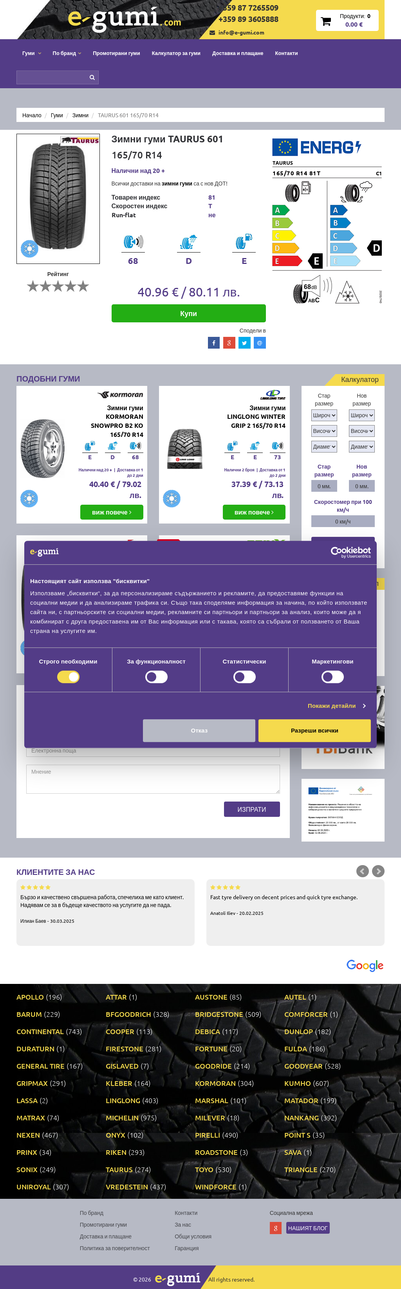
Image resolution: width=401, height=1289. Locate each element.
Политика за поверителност (115, 1247)
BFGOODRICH (128, 1013)
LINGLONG (123, 1100)
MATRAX (30, 1117)
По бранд (91, 1212)
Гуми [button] (31, 52)
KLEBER (119, 1082)
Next (378, 871)
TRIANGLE (301, 1169)
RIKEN (116, 1151)
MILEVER (210, 1117)
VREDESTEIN (127, 1186)
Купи (188, 313)
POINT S (297, 1134)
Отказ (199, 730)
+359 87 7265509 (248, 7)
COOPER (120, 1031)
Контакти (286, 52)
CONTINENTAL (40, 1031)
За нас (183, 1224)
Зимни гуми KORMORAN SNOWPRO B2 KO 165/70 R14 (117, 421)
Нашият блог (308, 1227)
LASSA (27, 1100)
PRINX (26, 1151)
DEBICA (207, 1031)
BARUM (29, 1013)
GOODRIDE (213, 1065)
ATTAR (116, 996)
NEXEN (28, 1134)
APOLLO (30, 996)
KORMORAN (215, 1082)
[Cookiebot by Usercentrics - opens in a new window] (336, 552)
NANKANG (301, 1117)
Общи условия (193, 1236)
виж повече (112, 512)
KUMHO (297, 1082)
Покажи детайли (332, 705)
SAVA (293, 1151)
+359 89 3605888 (248, 19)
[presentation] (85, 817)
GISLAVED (122, 1065)
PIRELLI (207, 1134)
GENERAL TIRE (40, 1065)
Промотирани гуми (116, 52)
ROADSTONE (216, 1151)
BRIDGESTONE (219, 1013)
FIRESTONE (124, 1048)
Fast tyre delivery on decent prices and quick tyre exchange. (295, 899)
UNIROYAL (33, 1186)
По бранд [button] (67, 52)
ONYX (115, 1134)
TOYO (204, 1169)
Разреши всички (314, 730)
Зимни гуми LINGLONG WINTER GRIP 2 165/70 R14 (256, 417)
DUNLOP (298, 1031)
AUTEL (295, 996)
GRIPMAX (32, 1082)
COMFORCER (306, 1013)
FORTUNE (211, 1048)
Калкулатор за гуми (176, 52)
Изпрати (252, 809)
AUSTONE (211, 996)
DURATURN (35, 1048)
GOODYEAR (303, 1065)
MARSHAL (211, 1100)
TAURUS (119, 1169)
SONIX (27, 1169)
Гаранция (187, 1247)
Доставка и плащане (238, 52)
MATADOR (301, 1100)
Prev (362, 871)
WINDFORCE (216, 1186)
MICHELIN (122, 1117)
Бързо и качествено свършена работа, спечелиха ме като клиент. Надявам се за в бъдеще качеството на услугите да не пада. (105, 903)
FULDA (295, 1048)
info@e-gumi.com (241, 32)
